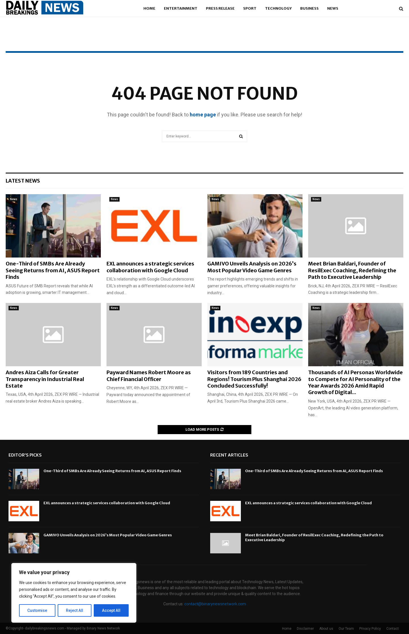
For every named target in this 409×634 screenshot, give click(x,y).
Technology (278, 8)
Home (149, 8)
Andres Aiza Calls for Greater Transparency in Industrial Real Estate (45, 379)
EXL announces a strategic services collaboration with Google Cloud (150, 266)
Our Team (346, 629)
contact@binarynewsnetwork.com (215, 604)
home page (203, 115)
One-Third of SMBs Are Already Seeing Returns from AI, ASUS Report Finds (53, 270)
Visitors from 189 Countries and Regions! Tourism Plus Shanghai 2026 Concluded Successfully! (254, 379)
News (332, 8)
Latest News (23, 180)
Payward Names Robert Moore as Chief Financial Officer (149, 375)
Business (309, 8)
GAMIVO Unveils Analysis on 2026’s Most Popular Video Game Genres (252, 266)
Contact (392, 629)
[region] (73, 593)
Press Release (220, 8)
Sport (249, 8)
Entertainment (180, 8)
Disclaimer (305, 629)
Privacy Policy (370, 629)
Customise (37, 610)
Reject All (75, 610)
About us (326, 629)
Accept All (111, 610)
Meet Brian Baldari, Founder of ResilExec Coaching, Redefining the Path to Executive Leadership (352, 270)
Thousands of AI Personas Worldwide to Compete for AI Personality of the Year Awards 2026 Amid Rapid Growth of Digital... (355, 382)
